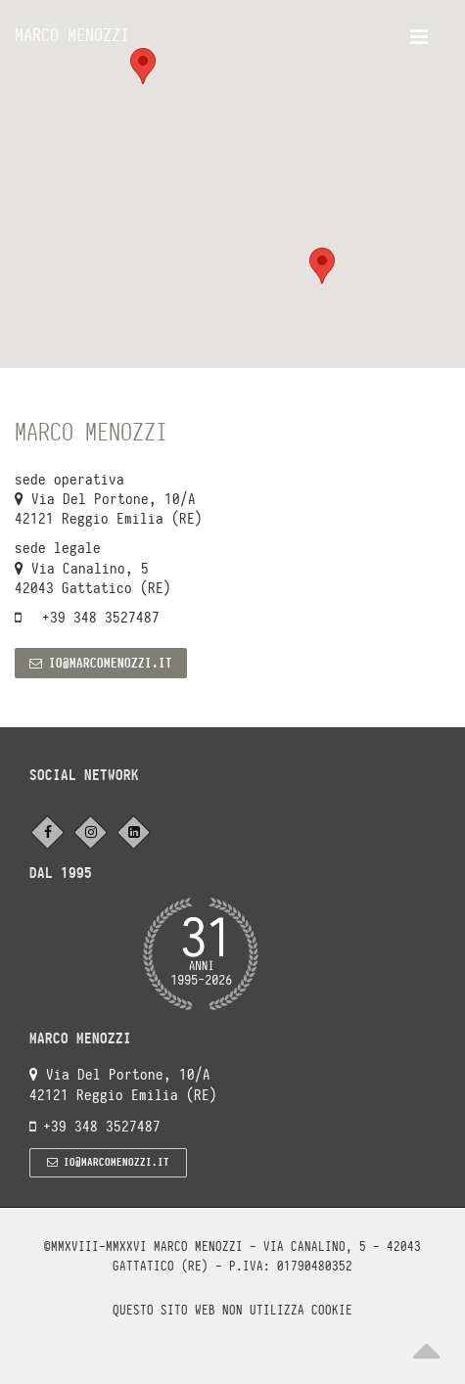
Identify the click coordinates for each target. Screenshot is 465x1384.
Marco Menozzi (72, 34)
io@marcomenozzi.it (100, 663)
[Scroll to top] (425, 1344)
